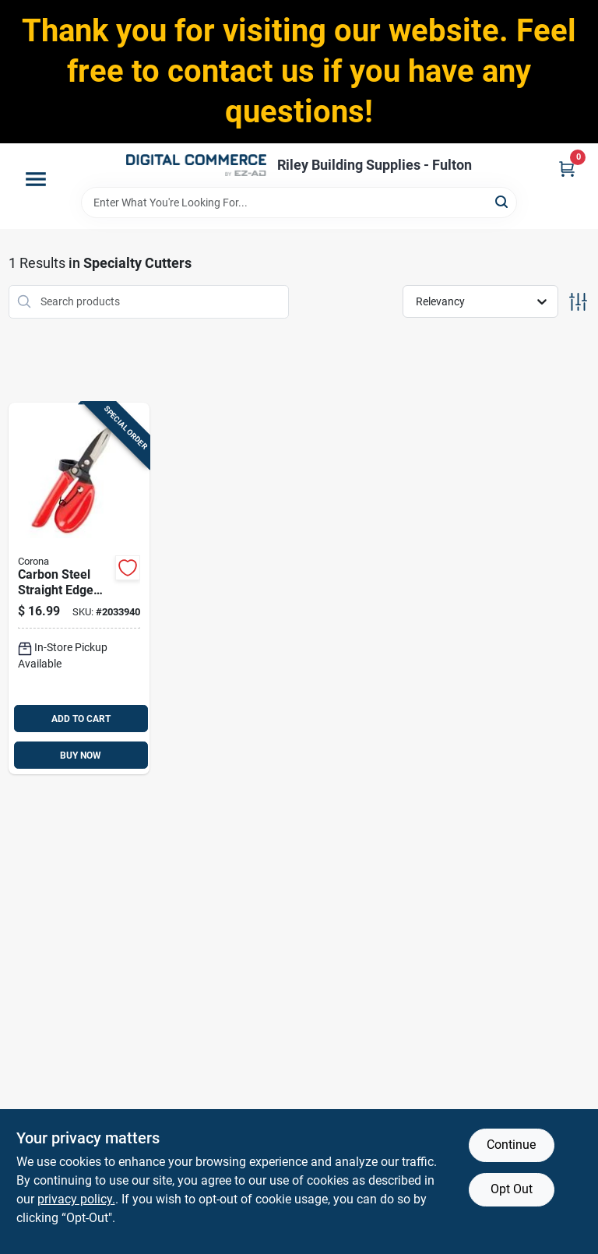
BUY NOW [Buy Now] (80, 755)
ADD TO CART (81, 718)
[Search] (502, 201)
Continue (511, 1144)
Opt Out (512, 1189)
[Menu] (36, 179)
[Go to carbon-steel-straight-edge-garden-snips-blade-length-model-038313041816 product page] (79, 589)
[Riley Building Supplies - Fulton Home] (196, 165)
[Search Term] (299, 202)
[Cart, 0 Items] (567, 168)
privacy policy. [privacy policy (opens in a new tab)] (76, 1199)
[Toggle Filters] (578, 302)
